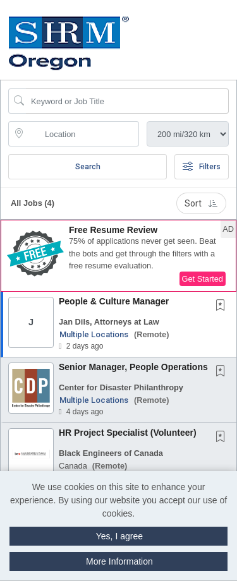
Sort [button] (201, 203)
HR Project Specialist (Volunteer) (128, 433)
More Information (119, 561)
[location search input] (82, 134)
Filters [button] (202, 166)
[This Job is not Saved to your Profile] (223, 306)
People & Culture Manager (114, 301)
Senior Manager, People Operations (133, 367)
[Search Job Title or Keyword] (127, 101)
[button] (233, 32)
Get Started (202, 279)
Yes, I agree (119, 536)
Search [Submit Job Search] (87, 166)
